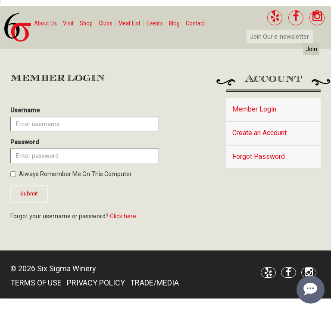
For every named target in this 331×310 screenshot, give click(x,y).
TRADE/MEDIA (154, 282)
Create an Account (259, 133)
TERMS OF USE (36, 282)
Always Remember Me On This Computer (71, 173)
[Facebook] (295, 17)
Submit (29, 193)
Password (24, 142)
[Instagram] (317, 17)
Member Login (254, 109)
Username (25, 110)
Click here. (123, 216)
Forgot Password (258, 156)
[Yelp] (274, 17)
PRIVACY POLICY (96, 282)
